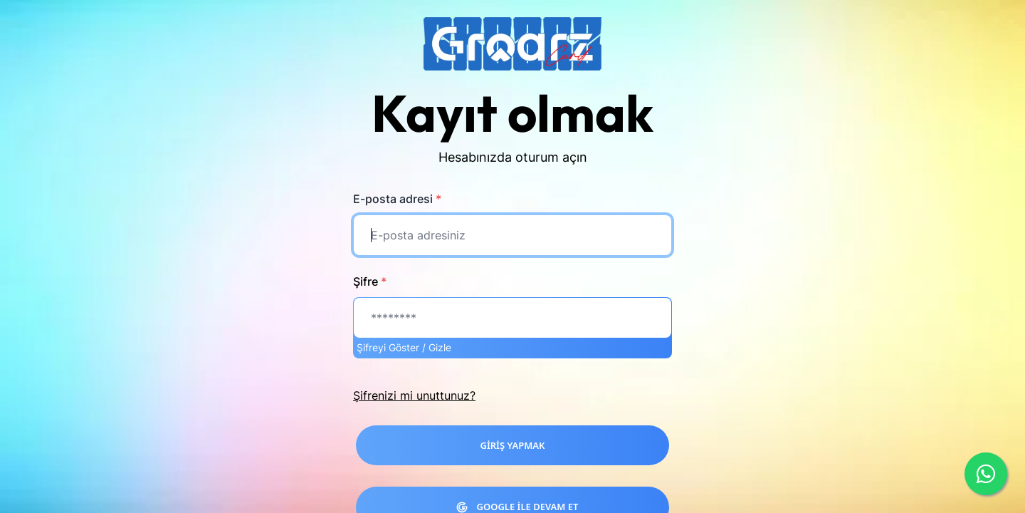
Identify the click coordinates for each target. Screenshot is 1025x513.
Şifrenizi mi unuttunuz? (414, 395)
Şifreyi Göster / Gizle (404, 347)
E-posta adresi (397, 199)
